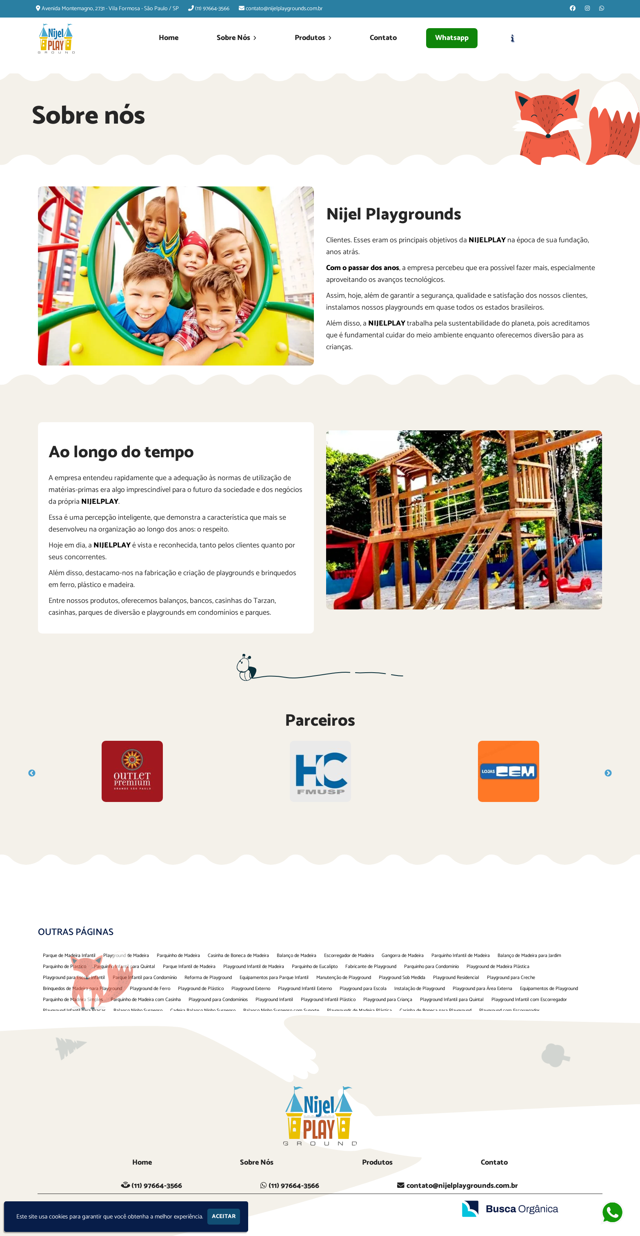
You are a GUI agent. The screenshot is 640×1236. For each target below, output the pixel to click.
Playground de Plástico (201, 988)
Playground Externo (250, 988)
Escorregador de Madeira (349, 955)
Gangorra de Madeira (403, 955)
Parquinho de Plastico (64, 966)
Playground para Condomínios (218, 999)
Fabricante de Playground (370, 966)
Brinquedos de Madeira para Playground (82, 988)
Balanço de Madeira (296, 955)
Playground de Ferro (150, 988)
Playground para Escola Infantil (74, 977)
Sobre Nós (236, 38)
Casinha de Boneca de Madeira (238, 955)
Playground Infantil (274, 999)
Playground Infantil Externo (305, 988)
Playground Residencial (456, 977)
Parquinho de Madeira (178, 955)
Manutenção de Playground (343, 977)
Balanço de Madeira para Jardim (529, 955)
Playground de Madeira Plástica (498, 966)
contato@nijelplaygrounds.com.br (284, 8)
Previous (32, 773)
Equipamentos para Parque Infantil (274, 977)
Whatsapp (452, 38)
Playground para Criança (387, 999)
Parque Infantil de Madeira (189, 966)
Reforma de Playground (208, 977)
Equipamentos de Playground (549, 988)
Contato (383, 38)
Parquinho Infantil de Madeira (460, 955)
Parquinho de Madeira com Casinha (146, 999)
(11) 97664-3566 (212, 8)
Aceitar (224, 1216)
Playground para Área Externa (482, 988)
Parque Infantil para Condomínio (145, 977)
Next (608, 773)
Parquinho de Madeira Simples (73, 999)
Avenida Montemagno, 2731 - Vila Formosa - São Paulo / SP (110, 8)
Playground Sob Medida (402, 977)
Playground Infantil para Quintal (452, 999)
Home (168, 38)
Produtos (313, 38)
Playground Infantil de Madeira (253, 966)
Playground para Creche (511, 977)
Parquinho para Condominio (431, 966)
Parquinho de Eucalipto (315, 966)
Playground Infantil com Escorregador (529, 999)
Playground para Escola (363, 988)
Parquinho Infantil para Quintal (124, 966)
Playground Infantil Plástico (328, 999)
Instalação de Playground (419, 988)
